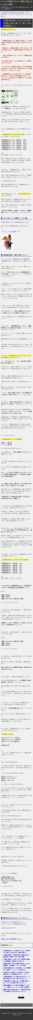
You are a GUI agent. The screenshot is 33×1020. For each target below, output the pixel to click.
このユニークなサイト (7, 927)
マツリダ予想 (12, 231)
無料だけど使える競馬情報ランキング (11, 939)
